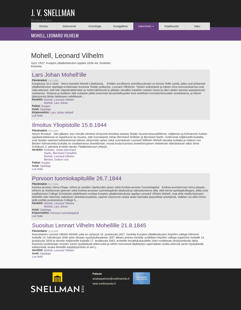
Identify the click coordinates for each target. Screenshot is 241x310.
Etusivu (43, 26)
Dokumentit (69, 26)
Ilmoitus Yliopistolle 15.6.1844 (69, 125)
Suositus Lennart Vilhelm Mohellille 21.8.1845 (89, 225)
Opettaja (45, 109)
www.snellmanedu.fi (104, 283)
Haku (197, 26)
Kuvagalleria (120, 26)
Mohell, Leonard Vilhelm (59, 99)
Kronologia (94, 26)
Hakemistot (146, 26)
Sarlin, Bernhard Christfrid (60, 153)
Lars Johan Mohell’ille (59, 75)
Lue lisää (37, 115)
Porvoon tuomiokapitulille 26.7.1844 (76, 178)
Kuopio (45, 106)
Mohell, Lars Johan (56, 102)
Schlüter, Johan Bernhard (60, 149)
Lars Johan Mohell (61, 112)
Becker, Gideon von (56, 159)
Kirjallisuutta (171, 26)
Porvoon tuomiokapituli (64, 212)
